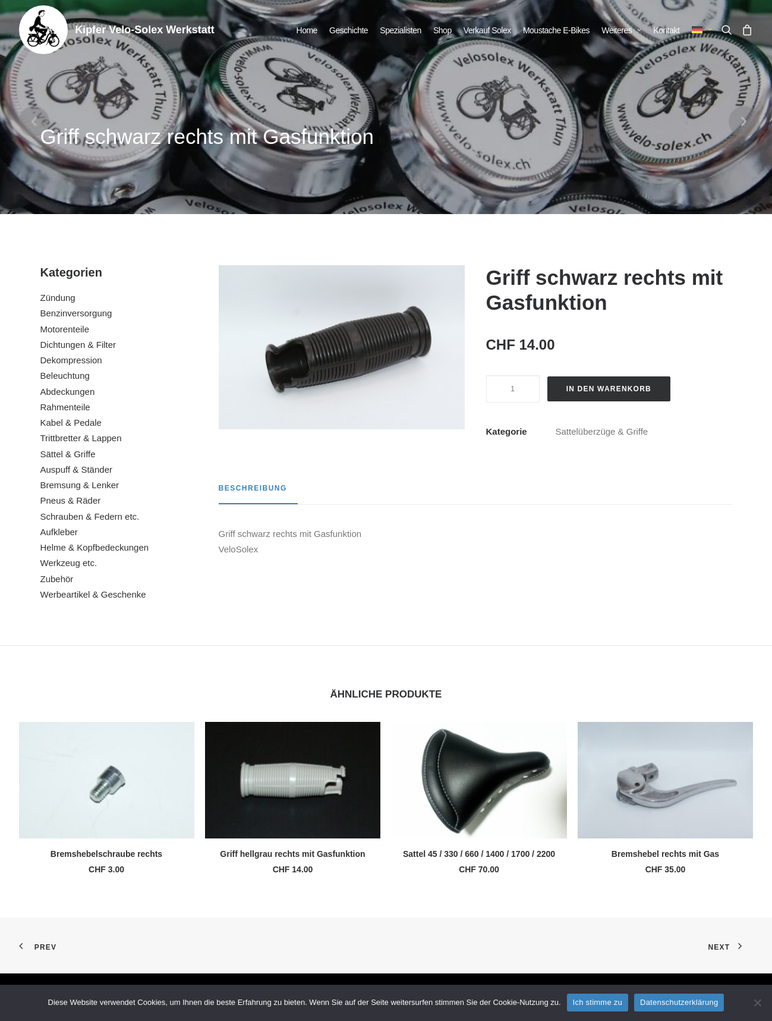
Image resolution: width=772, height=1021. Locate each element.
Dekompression (71, 360)
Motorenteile (65, 329)
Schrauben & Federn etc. (90, 516)
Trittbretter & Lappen (81, 438)
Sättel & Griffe (68, 454)
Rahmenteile (65, 407)
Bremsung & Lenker (79, 485)
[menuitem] (307, 30)
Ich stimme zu (597, 1002)
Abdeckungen (67, 392)
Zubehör (57, 579)
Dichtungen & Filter (78, 345)
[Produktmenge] (513, 389)
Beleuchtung (65, 375)
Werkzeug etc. (68, 563)
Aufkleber (59, 532)
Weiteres (621, 30)
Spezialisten (400, 30)
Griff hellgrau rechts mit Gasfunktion (292, 854)
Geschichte (348, 30)
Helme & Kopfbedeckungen (94, 547)
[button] (729, 29)
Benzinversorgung (76, 313)
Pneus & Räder (70, 500)
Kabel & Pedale (71, 422)
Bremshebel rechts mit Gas (665, 854)
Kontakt (666, 30)
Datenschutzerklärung (679, 1002)
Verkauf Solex (487, 30)
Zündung (57, 298)
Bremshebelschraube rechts (106, 854)
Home (307, 30)
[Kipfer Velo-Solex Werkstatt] (43, 29)
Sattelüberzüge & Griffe (602, 431)
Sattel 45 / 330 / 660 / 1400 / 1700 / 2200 (479, 854)
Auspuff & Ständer (76, 469)
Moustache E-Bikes (556, 30)
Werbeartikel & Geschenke (93, 594)
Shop (442, 30)
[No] (757, 1003)
